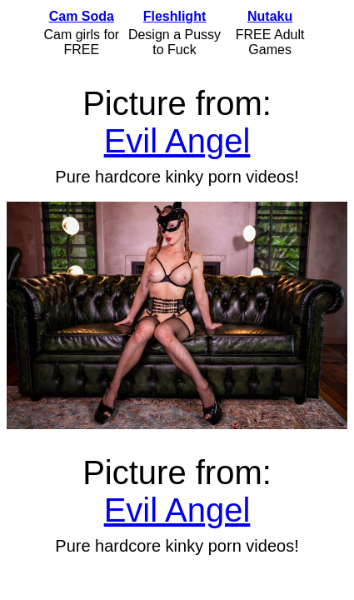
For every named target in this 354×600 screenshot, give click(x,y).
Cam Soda (81, 16)
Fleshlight (175, 16)
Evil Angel (177, 140)
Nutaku (269, 16)
